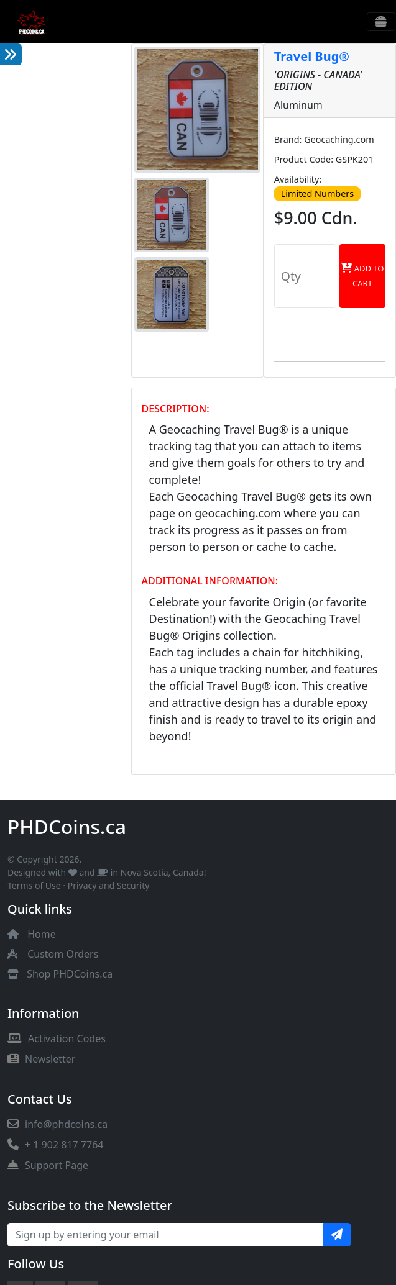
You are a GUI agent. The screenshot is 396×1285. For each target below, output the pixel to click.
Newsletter (41, 1059)
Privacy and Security (109, 885)
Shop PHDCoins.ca (70, 974)
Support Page (47, 1165)
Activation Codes (56, 1038)
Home (41, 934)
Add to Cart (362, 276)
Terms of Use (34, 885)
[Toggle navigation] (381, 21)
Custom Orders (62, 954)
